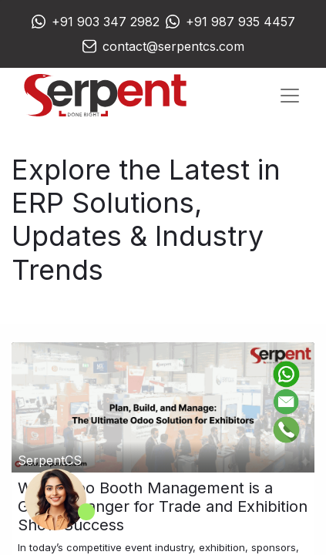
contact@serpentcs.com (173, 46)
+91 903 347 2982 (106, 21)
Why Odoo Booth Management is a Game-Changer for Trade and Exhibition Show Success (163, 506)
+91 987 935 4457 (240, 21)
